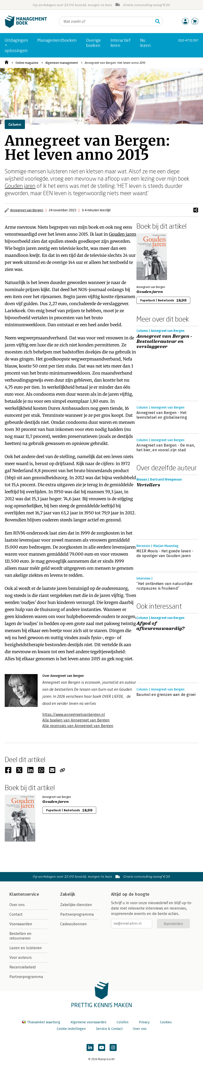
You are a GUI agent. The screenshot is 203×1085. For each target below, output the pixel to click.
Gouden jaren (20, 185)
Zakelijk (67, 894)
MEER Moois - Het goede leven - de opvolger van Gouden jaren (165, 553)
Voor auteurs (20, 957)
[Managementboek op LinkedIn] (90, 1047)
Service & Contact (109, 1029)
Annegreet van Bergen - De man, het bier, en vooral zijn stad (165, 447)
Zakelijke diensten (76, 905)
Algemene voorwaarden (88, 1022)
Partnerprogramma (26, 977)
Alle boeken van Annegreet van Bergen (76, 720)
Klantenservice (24, 894)
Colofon (122, 1022)
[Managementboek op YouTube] (101, 1047)
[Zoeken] (106, 21)
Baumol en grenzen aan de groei (166, 694)
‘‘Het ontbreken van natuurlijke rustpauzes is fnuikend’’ (164, 586)
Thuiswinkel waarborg (41, 1022)
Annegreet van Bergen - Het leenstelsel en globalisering (161, 415)
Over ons (17, 905)
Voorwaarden (20, 924)
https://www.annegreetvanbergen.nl (73, 714)
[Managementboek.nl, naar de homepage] (26, 27)
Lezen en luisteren (25, 948)
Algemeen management (61, 62)
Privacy (144, 1022)
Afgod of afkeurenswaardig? (160, 626)
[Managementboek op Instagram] (113, 1047)
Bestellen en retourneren (20, 936)
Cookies (166, 1022)
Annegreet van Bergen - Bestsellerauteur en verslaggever (164, 341)
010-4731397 (188, 40)
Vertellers (148, 485)
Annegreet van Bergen (26, 210)
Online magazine (27, 62)
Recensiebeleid (22, 967)
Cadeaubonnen (73, 924)
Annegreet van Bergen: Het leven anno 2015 (115, 62)
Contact (16, 914)
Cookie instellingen (71, 1029)
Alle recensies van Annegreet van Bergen (77, 726)
